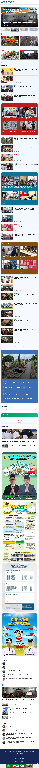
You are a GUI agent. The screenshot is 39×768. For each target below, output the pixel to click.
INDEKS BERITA (31, 751)
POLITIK (15, 85)
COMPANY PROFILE (19, 753)
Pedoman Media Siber (13, 751)
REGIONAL (15, 154)
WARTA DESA (16, 137)
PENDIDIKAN (16, 233)
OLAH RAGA (15, 163)
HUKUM (15, 207)
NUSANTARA (16, 224)
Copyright (20, 751)
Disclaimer (26, 751)
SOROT (15, 68)
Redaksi (6, 751)
